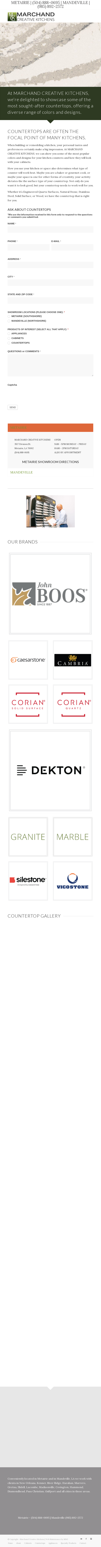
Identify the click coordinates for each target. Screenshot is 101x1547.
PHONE (13, 241)
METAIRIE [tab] (18, 427)
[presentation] (32, 394)
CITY (11, 276)
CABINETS (16, 338)
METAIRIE (20, 2)
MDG (66, 1539)
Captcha (12, 385)
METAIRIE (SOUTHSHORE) (25, 316)
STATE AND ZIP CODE (21, 294)
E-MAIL (56, 241)
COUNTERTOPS (19, 343)
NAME (12, 223)
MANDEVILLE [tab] (21, 472)
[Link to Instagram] (91, 15)
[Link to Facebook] (86, 15)
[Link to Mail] (81, 15)
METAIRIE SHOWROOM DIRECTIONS (50, 462)
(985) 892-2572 (50, 6)
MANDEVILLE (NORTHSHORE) (27, 321)
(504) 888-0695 (46, 2)
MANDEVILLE (75, 2)
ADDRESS (14, 259)
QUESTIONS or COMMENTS (24, 351)
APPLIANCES (17, 333)
